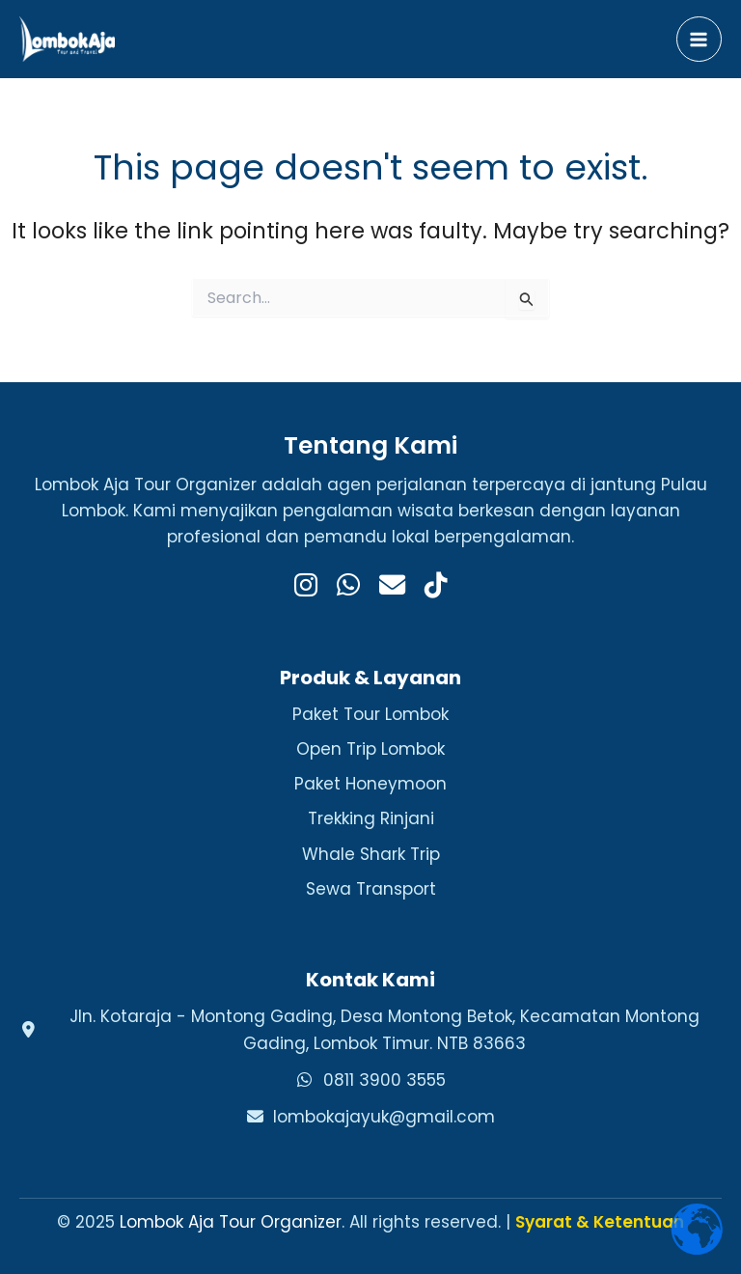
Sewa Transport (371, 888)
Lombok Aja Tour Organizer (231, 1221)
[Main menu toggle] (699, 39)
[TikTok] (436, 586)
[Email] (392, 586)
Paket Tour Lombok (370, 714)
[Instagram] (305, 586)
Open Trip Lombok (370, 749)
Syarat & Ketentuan (599, 1221)
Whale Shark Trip (371, 854)
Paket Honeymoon (370, 783)
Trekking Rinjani (371, 818)
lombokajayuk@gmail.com (384, 1116)
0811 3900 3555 (384, 1080)
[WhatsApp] (348, 586)
